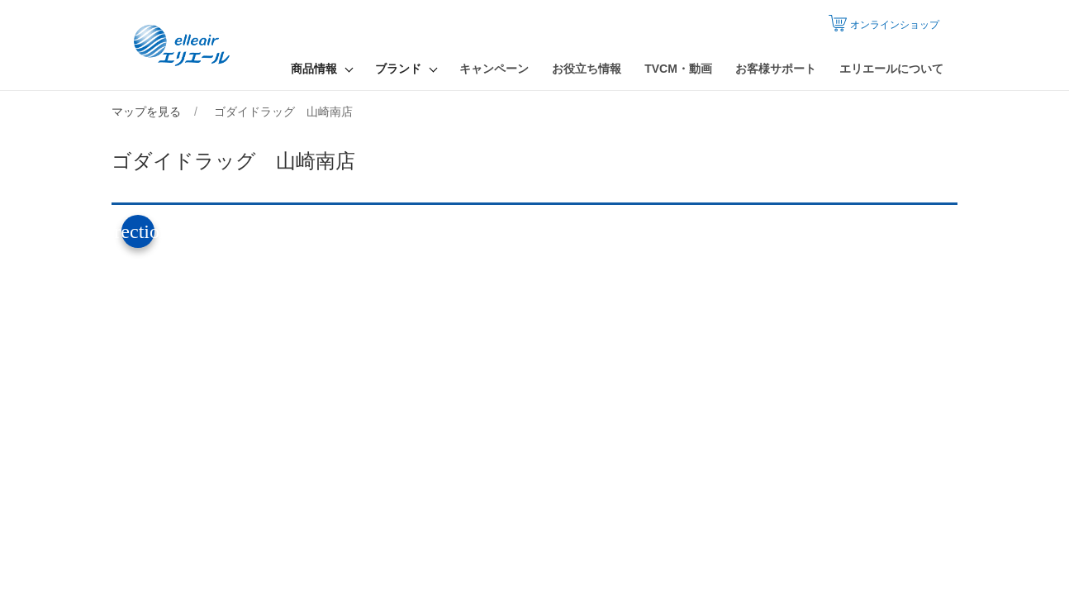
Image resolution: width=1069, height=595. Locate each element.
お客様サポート (775, 68)
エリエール (183, 45)
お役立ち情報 (586, 68)
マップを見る (146, 111)
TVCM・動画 (678, 68)
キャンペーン (494, 68)
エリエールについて (891, 68)
